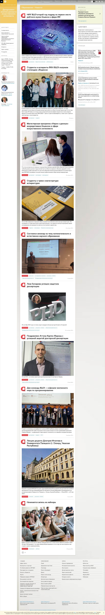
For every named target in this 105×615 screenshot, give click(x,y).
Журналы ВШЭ (86, 574)
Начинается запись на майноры (41, 502)
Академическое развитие (67, 574)
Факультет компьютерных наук (8, 5)
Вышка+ (42, 572)
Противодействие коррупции (26, 581)
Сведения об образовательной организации (30, 588)
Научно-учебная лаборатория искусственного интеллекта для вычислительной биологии (7, 38)
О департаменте (5, 30)
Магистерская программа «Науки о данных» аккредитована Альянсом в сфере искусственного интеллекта (47, 126)
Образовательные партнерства (48, 586)
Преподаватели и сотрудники (26, 570)
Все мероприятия (82, 21)
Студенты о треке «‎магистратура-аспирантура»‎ (43, 181)
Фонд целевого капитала (25, 579)
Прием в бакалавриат (45, 570)
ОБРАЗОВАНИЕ (44, 561)
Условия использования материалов (44, 610)
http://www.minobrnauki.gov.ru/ (27, 601)
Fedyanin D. (80, 60)
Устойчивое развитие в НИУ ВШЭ (27, 567)
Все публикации (82, 105)
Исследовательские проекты (68, 565)
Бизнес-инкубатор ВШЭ (46, 583)
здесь (75, 612)
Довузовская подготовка (46, 565)
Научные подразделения (67, 563)
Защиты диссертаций (66, 572)
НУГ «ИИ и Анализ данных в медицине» (7, 44)
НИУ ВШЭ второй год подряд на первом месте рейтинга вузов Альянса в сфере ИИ (49, 15)
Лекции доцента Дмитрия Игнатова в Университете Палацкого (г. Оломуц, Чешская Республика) (48, 443)
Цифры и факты (23, 563)
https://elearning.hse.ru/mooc (89, 601)
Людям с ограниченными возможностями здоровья (29, 591)
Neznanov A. (86, 83)
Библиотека (85, 563)
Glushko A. (80, 83)
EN (93, 1)
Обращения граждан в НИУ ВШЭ (27, 576)
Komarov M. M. (84, 71)
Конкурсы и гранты (66, 576)
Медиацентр (86, 572)
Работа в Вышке (23, 596)
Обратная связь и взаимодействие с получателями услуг (49, 588)
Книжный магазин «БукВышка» (89, 567)
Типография (85, 570)
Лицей (42, 563)
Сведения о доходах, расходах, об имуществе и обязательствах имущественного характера (28, 585)
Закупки (22, 574)
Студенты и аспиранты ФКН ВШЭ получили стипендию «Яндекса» (47, 68)
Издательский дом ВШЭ (88, 565)
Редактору (101, 610)
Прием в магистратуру (46, 574)
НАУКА (64, 561)
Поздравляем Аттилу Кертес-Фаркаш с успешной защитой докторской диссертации (47, 337)
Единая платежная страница (26, 594)
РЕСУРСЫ (85, 561)
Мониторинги (65, 567)
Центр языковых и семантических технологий (7, 33)
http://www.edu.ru (66, 601)
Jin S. (79, 71)
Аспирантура (44, 576)
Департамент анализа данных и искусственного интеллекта (8, 12)
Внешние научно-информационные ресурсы (71, 579)
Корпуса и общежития (25, 572)
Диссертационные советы (68, 570)
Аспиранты (3, 47)
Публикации (81, 45)
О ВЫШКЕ (22, 561)
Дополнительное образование (48, 579)
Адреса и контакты (33, 610)
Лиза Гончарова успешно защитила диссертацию (43, 285)
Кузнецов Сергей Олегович (8, 83)
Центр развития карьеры (46, 581)
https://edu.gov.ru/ (45, 601)
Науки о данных (4, 49)
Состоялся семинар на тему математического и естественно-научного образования (49, 234)
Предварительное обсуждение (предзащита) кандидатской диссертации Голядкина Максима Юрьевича (86, 14)
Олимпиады (43, 567)
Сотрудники (4, 51)
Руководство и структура (25, 565)
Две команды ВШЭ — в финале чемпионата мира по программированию (47, 389)
